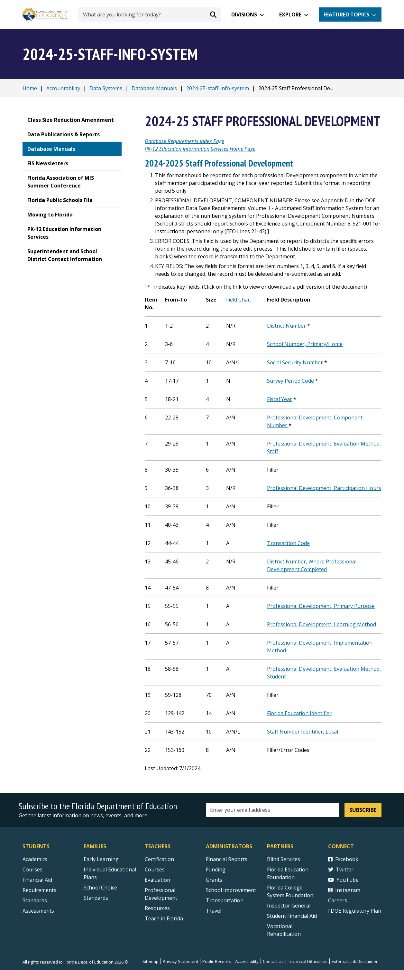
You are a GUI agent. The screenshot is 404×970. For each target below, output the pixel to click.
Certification (159, 859)
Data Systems (105, 88)
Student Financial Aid (292, 915)
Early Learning (101, 859)
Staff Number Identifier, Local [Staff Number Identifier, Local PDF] (302, 731)
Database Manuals (154, 88)
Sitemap (150, 961)
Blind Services (283, 859)
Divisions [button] (244, 14)
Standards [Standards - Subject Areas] (35, 900)
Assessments (38, 910)
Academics (35, 859)
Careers (337, 900)
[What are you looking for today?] (149, 14)
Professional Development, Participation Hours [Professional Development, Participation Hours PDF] (324, 488)
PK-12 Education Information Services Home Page (200, 148)
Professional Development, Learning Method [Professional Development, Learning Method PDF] (321, 624)
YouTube (343, 879)
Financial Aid (37, 879)
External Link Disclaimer (355, 961)
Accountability (63, 88)
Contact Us (273, 961)
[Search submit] (213, 14)
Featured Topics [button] (346, 14)
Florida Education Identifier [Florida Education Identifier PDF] (299, 713)
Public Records (216, 961)
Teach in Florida (164, 918)
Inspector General (288, 905)
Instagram (344, 890)
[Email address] (272, 810)
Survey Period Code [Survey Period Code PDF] (290, 380)
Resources (157, 908)
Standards (96, 897)
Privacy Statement (180, 961)
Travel (213, 910)
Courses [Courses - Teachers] (155, 869)
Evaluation (157, 879)
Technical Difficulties (307, 961)
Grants (214, 879)
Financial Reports (226, 859)
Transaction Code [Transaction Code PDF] (288, 543)
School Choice (100, 887)
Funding (215, 869)
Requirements (39, 890)
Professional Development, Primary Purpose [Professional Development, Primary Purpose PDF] (321, 606)
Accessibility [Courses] (247, 961)
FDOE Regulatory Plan (354, 910)
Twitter (341, 869)
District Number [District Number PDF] (286, 325)
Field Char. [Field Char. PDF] (238, 299)
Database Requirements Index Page (184, 141)
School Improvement (231, 890)
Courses (32, 869)
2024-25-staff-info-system (217, 88)
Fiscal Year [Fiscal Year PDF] (279, 399)
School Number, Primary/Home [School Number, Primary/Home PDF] (305, 344)
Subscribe (362, 809)
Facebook (343, 859)
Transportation (224, 900)
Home (30, 88)
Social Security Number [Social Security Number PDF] (295, 362)
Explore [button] (290, 14)
